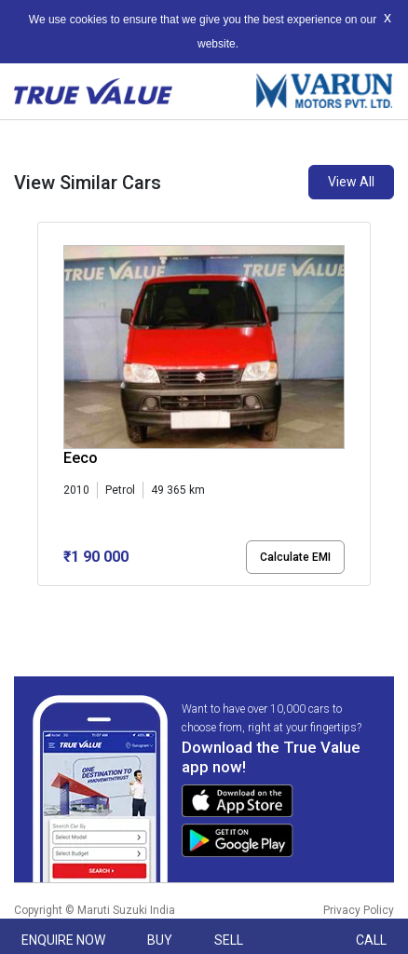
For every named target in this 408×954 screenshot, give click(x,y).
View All (351, 181)
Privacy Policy (358, 910)
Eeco (80, 458)
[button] (42, 602)
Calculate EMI (295, 557)
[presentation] (47, 407)
